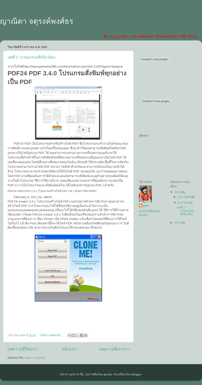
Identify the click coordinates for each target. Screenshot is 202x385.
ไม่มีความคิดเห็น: (51, 335)
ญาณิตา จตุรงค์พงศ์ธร (36, 21)
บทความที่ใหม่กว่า (23, 349)
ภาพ (119, 171)
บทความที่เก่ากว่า (114, 349)
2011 (177, 222)
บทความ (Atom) (35, 357)
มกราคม (183, 202)
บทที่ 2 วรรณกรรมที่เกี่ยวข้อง (31, 57)
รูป (29, 153)
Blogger (136, 374)
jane (146, 205)
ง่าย (56, 180)
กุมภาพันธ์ (184, 196)
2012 (177, 192)
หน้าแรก (69, 349)
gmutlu (108, 374)
